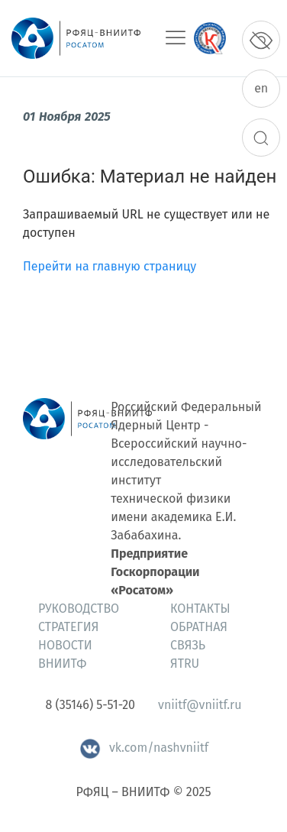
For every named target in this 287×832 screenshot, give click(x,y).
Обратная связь (198, 636)
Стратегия (68, 627)
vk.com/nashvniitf (143, 747)
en (261, 88)
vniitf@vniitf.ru (199, 705)
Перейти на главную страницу (109, 266)
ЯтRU (184, 663)
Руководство (78, 608)
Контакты (200, 608)
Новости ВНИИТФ (65, 654)
